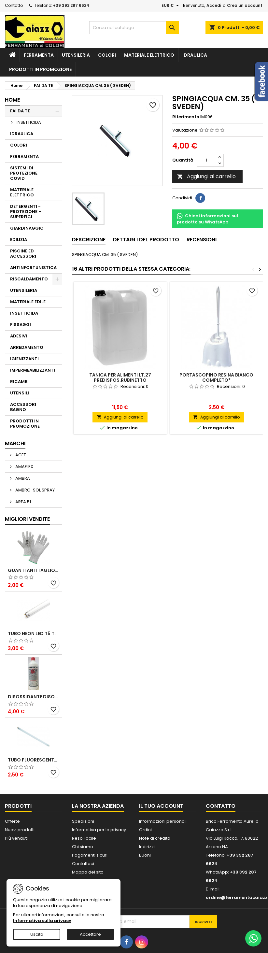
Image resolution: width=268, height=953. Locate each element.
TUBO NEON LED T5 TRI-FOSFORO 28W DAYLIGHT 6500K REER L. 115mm (33, 633)
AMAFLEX (23, 466)
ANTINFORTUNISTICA (33, 267)
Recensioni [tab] (202, 239)
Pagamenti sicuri (89, 855)
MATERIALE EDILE (28, 302)
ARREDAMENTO (26, 347)
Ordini (145, 830)
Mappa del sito (88, 872)
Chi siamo (82, 847)
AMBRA (22, 478)
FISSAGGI (20, 324)
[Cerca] (133, 27)
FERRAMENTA (39, 55)
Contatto (14, 5)
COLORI (107, 55)
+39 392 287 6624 (71, 5)
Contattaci (83, 864)
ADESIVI (18, 336)
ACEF (20, 455)
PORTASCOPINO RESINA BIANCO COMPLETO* (216, 377)
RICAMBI (19, 381)
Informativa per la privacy (99, 830)
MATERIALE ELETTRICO (149, 55)
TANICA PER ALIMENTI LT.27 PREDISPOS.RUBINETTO (120, 377)
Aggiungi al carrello (206, 176)
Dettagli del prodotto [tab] (146, 239)
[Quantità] (206, 160)
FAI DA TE (20, 111)
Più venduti (16, 838)
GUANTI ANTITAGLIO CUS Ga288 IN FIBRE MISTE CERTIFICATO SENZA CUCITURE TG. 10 (33, 570)
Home (12, 100)
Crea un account (244, 5)
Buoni (145, 855)
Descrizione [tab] (89, 239)
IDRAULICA (194, 55)
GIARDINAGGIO (27, 228)
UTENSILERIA (76, 55)
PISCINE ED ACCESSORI (23, 253)
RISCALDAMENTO (29, 279)
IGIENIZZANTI (24, 359)
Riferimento (185, 117)
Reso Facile (84, 838)
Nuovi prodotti (20, 830)
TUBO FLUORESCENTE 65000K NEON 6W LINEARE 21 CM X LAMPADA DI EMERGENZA (33, 759)
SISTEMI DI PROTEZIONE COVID (23, 173)
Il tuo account (161, 806)
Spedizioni (83, 821)
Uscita (36, 934)
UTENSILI (19, 393)
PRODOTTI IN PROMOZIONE (40, 69)
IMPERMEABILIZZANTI (32, 370)
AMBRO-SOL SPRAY (34, 490)
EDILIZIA (18, 239)
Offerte (12, 821)
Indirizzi (147, 847)
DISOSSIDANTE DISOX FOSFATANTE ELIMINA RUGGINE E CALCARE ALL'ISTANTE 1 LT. (33, 696)
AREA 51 (22, 502)
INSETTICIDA (29, 122)
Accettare (90, 934)
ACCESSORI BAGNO (23, 407)
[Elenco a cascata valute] (171, 5)
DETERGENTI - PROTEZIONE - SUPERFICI (25, 211)
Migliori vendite (27, 519)
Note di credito (154, 838)
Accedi (213, 5)
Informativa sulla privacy (42, 920)
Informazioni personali (163, 821)
